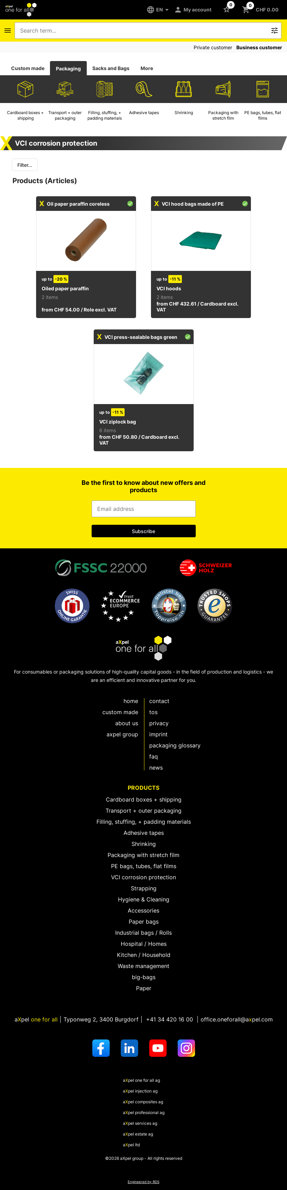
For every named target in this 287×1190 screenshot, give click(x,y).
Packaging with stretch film (143, 854)
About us (126, 723)
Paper (143, 988)
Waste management (143, 965)
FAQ (153, 756)
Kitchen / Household (143, 954)
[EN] (160, 9)
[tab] (28, 68)
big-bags (143, 977)
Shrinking (144, 843)
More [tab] (147, 68)
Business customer (259, 47)
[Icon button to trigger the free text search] (274, 30)
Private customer (213, 47)
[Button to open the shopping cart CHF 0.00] (261, 9)
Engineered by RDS (143, 1182)
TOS (153, 712)
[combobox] (143, 30)
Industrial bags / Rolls (143, 932)
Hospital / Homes (144, 943)
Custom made (27, 68)
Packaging (68, 68)
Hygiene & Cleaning (143, 899)
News (156, 767)
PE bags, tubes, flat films (143, 866)
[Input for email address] (143, 509)
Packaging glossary (175, 745)
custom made (120, 712)
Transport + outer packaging (143, 810)
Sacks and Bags (110, 68)
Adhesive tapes (144, 832)
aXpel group (122, 734)
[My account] (194, 9)
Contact (159, 700)
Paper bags (144, 921)
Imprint (158, 734)
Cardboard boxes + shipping (144, 799)
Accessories (143, 910)
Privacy (159, 723)
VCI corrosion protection (143, 877)
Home (131, 700)
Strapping (144, 888)
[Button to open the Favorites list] (228, 9)
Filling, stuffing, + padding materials (143, 821)
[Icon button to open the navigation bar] (8, 30)
